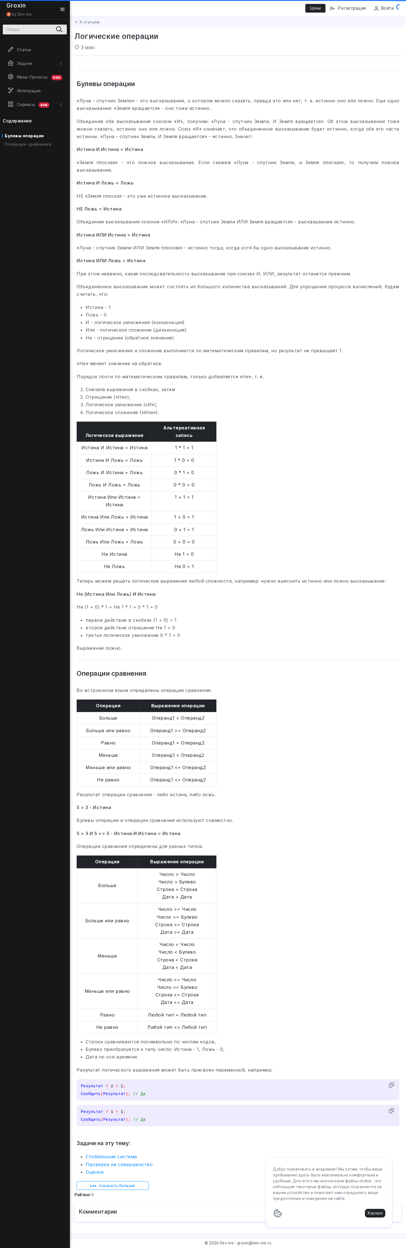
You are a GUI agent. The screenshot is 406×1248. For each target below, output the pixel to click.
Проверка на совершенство (119, 1164)
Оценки (94, 1172)
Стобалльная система (111, 1156)
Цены (315, 8)
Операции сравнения (28, 144)
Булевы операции (24, 135)
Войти (384, 8)
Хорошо (375, 1213)
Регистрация (347, 8)
